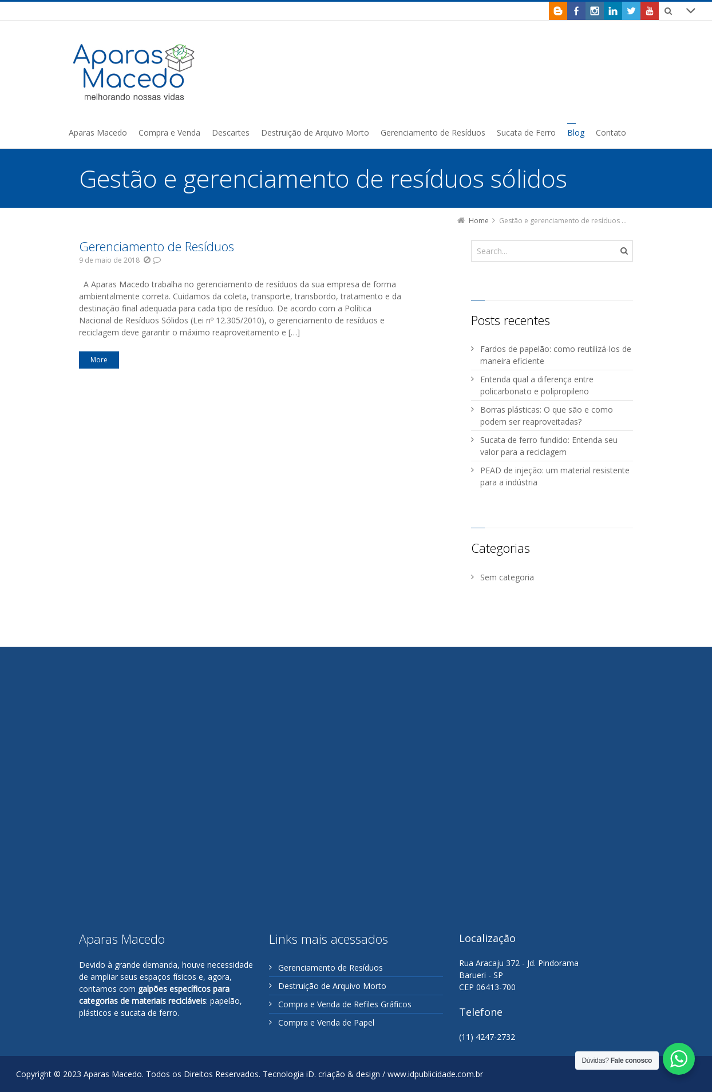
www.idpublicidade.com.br (435, 1074)
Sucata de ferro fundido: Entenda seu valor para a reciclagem (549, 445)
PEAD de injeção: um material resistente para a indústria (555, 476)
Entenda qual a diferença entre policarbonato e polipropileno (537, 385)
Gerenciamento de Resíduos (156, 246)
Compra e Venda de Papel (326, 1022)
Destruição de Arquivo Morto (332, 985)
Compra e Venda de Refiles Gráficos (345, 1004)
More (99, 360)
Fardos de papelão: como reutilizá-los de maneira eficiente (555, 354)
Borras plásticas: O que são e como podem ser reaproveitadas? (546, 415)
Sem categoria (507, 577)
